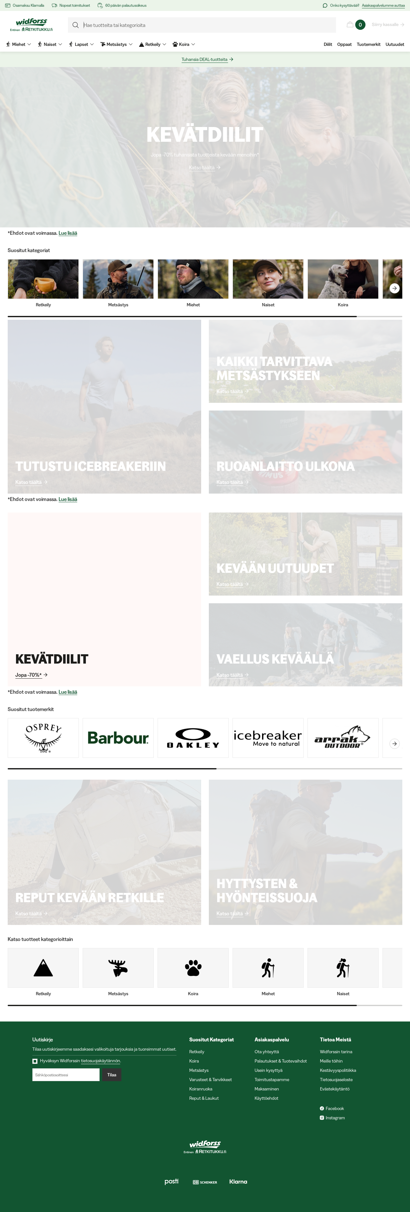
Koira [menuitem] (184, 44)
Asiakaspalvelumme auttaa (383, 5)
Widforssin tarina (336, 1052)
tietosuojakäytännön (100, 1061)
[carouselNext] (395, 288)
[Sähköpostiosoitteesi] (66, 1074)
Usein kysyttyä (269, 1070)
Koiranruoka (200, 1089)
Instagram (335, 1118)
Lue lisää (68, 233)
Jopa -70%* (28, 675)
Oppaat (344, 44)
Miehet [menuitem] (18, 44)
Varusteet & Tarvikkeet (210, 1079)
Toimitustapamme (272, 1079)
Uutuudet (395, 44)
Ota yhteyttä (267, 1052)
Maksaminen (267, 1089)
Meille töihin (331, 1061)
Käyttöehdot (266, 1098)
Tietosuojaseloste (336, 1079)
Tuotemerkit (368, 44)
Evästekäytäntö (334, 1089)
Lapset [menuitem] (81, 44)
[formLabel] (202, 25)
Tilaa (111, 1074)
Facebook (335, 1108)
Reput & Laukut (204, 1098)
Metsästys (199, 1070)
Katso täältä (202, 167)
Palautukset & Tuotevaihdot (281, 1061)
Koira (194, 1061)
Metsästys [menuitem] (116, 44)
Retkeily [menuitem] (152, 44)
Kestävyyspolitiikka (338, 1070)
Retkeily (196, 1052)
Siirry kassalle (385, 24)
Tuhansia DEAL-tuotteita (205, 59)
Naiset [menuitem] (50, 44)
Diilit (328, 44)
